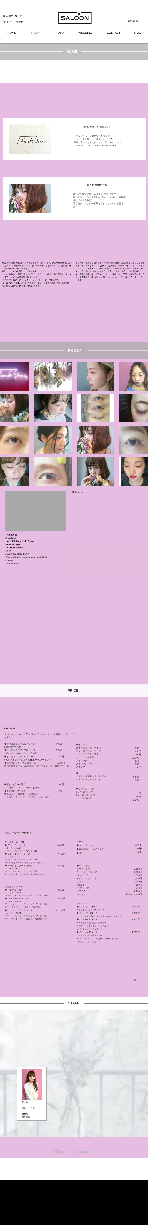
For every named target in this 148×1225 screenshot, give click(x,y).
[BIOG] (137, 32)
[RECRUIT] (133, 22)
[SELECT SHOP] (13, 22)
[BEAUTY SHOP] (12, 16)
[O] (134, 980)
